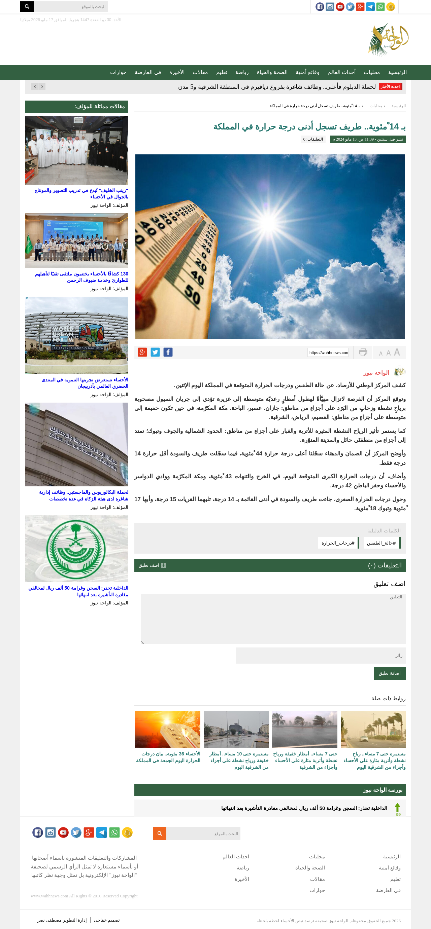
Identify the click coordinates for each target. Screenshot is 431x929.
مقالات (200, 72)
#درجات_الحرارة (338, 543)
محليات (372, 72)
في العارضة (148, 72)
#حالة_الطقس (381, 543)
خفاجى (100, 920)
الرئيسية (397, 72)
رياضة (242, 72)
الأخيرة (177, 72)
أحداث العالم (342, 72)
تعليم (221, 72)
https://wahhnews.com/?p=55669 (329, 352)
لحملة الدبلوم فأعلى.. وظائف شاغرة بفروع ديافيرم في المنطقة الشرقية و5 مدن (277, 86)
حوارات (118, 72)
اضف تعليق (149, 565)
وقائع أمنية (307, 72)
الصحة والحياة (272, 72)
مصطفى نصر (50, 920)
